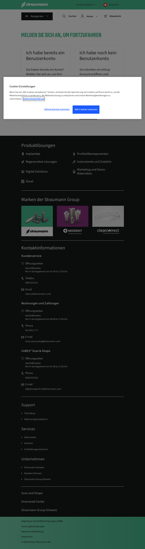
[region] (72, 98)
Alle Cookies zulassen (86, 109)
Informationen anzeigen (57, 109)
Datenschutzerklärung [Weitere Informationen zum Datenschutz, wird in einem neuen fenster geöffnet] (33, 99)
